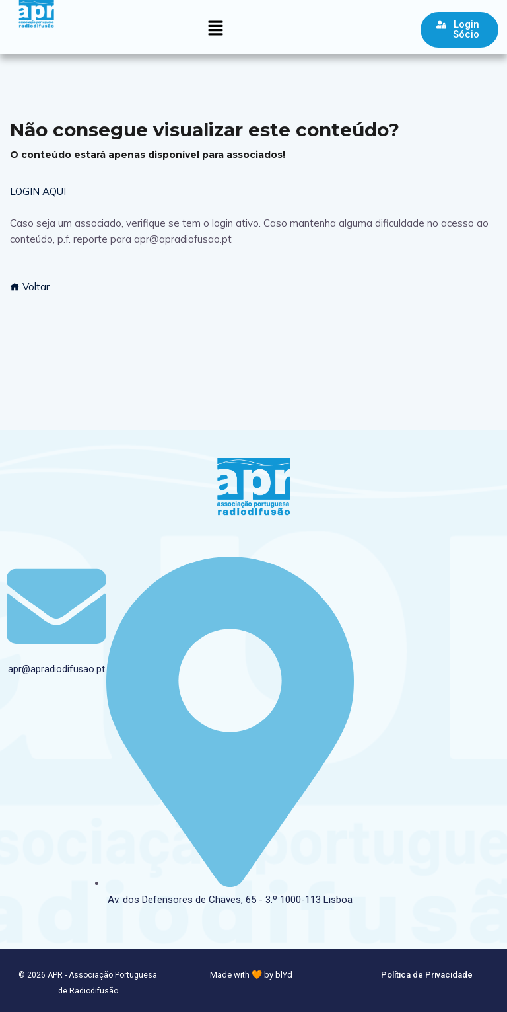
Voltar (30, 286)
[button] (215, 29)
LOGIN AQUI (38, 191)
